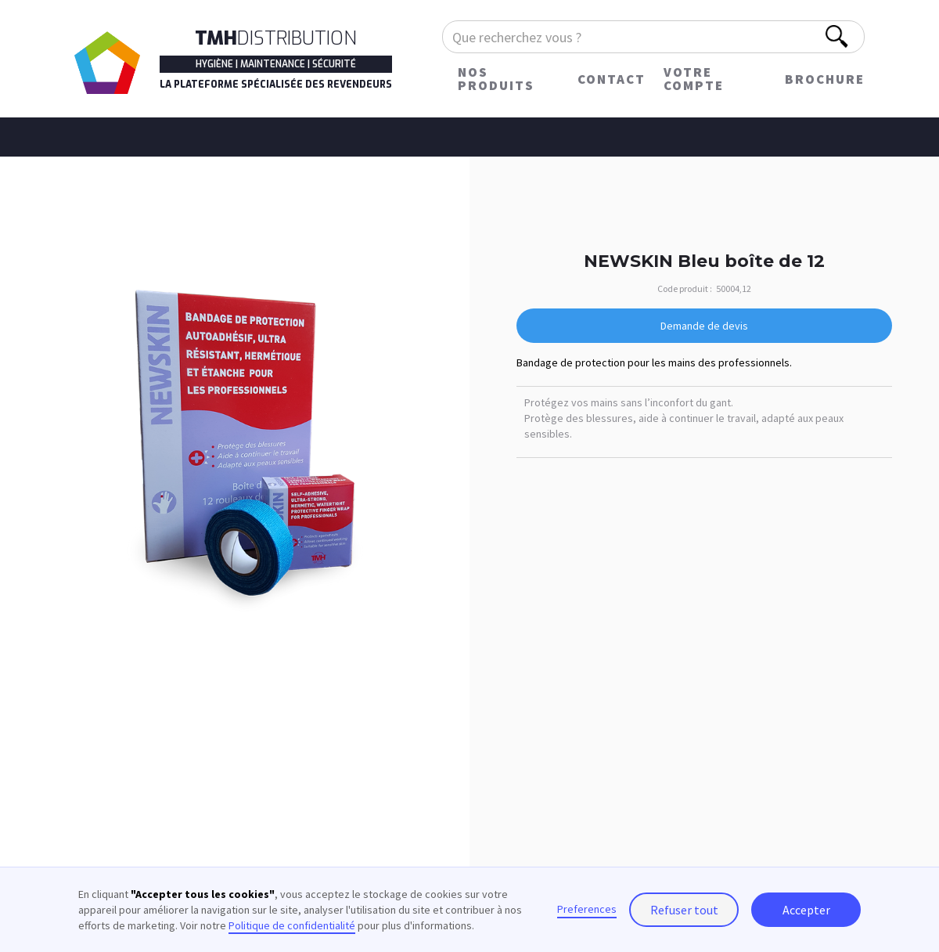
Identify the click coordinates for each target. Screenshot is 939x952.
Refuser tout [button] (684, 910)
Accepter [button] (806, 910)
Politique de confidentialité (291, 925)
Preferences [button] (587, 909)
